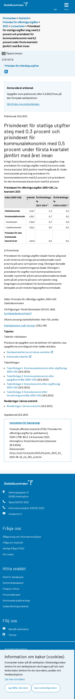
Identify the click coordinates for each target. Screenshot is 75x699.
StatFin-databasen (13, 576)
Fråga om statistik (13, 542)
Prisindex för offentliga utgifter (20, 22)
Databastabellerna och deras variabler (30, 352)
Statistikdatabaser (13, 582)
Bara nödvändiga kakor (45, 687)
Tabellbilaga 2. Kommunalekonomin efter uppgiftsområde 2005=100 (30, 377)
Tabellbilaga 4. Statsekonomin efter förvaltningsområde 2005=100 (27, 393)
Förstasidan (9, 18)
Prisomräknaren (11, 594)
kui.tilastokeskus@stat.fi (17, 313)
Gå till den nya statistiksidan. (23, 104)
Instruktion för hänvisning (24, 422)
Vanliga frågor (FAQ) (13, 548)
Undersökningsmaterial (15, 606)
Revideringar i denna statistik (23, 406)
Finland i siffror (11, 588)
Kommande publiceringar (16, 600)
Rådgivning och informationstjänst (22, 536)
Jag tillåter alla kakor (18, 687)
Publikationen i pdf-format (19, 325)
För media (8, 554)
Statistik (24, 18)
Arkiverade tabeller (19, 356)
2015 (5, 26)
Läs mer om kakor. (15, 679)
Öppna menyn (11, 53)
